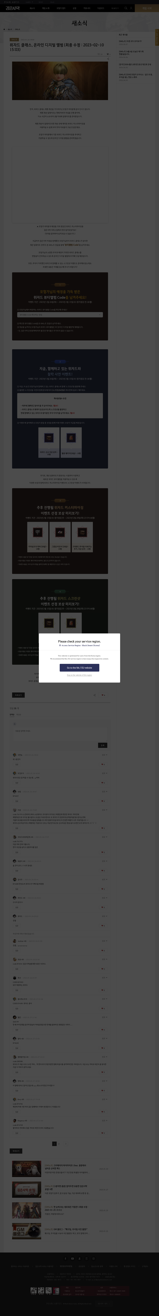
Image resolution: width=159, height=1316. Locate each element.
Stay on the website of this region (79, 675)
